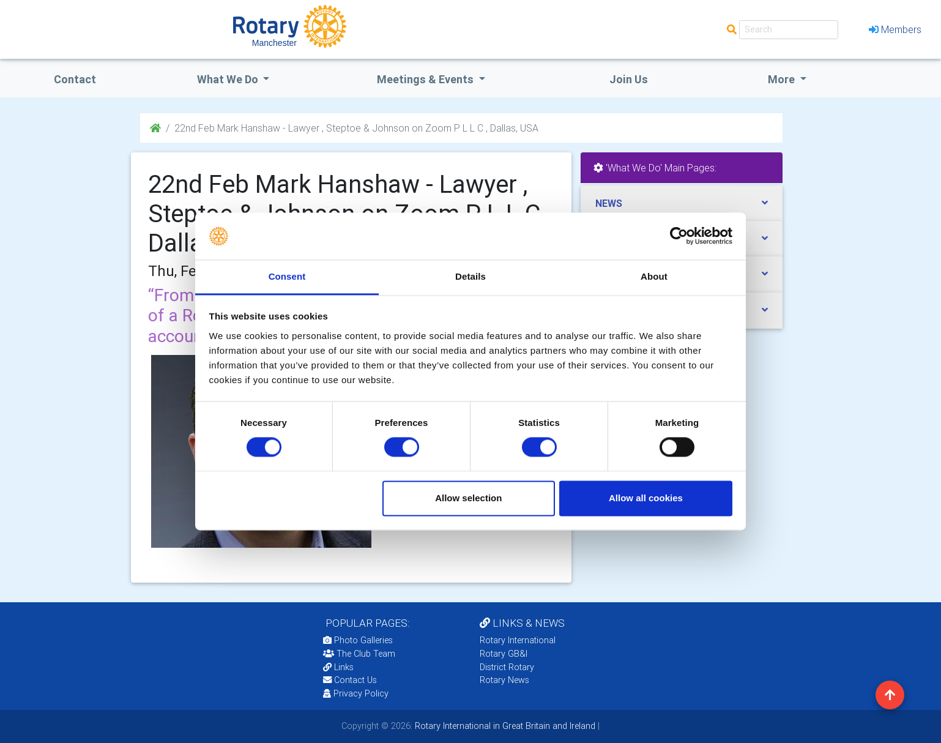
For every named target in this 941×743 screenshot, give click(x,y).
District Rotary (507, 667)
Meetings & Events (426, 79)
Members (895, 29)
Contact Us (350, 679)
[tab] (682, 203)
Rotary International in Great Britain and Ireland (503, 725)
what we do (229, 79)
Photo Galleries (358, 640)
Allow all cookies (646, 498)
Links (338, 667)
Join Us (628, 79)
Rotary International (518, 640)
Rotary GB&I (503, 653)
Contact (75, 79)
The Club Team (359, 653)
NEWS (608, 203)
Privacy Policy (356, 693)
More (782, 79)
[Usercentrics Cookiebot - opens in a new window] (678, 236)
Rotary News (504, 679)
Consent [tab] (287, 276)
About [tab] (654, 276)
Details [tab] (470, 276)
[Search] (788, 29)
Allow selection (468, 498)
